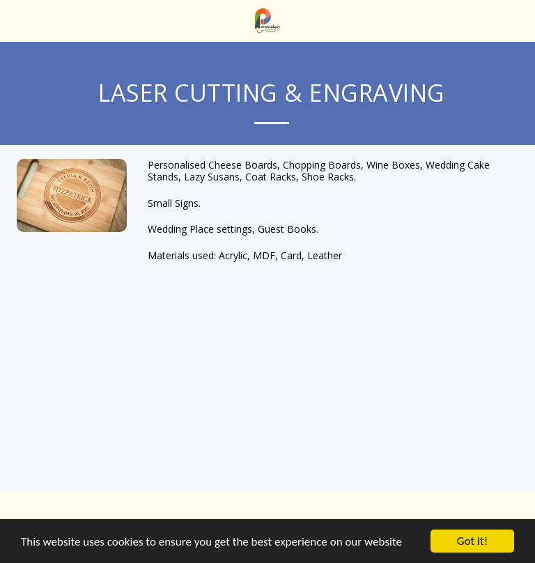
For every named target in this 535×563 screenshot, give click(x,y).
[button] (15, 20)
